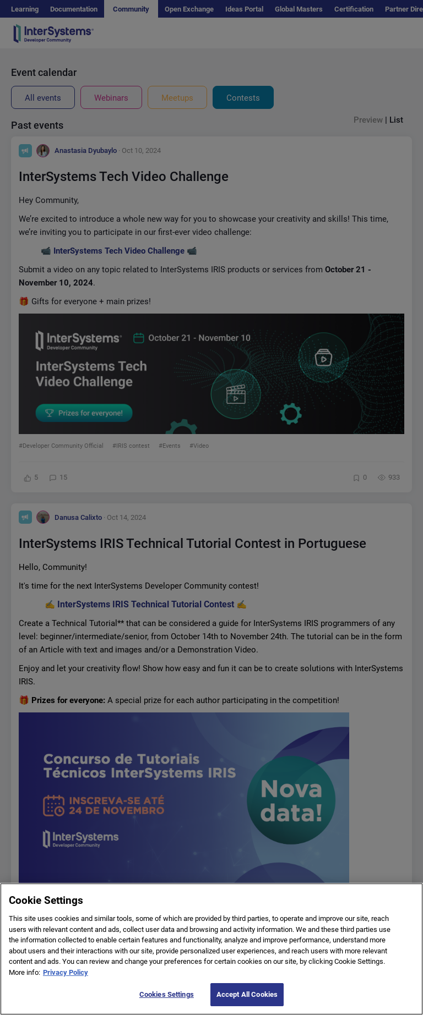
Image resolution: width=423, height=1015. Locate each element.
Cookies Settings (166, 1002)
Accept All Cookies (247, 1002)
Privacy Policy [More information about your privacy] (65, 980)
